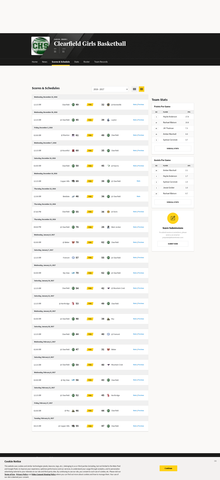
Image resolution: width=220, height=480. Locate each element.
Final (90, 104)
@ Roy (67, 410)
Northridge (115, 395)
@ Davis (114, 211)
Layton (114, 120)
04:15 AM (37, 426)
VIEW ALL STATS (173, 148)
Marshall (169, 134)
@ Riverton (65, 135)
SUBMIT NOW (173, 244)
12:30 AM (37, 196)
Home (35, 61)
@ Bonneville (116, 104)
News (44, 61)
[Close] (215, 463)
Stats (76, 61)
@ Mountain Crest (118, 288)
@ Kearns (115, 166)
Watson (170, 122)
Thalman (168, 128)
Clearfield (65, 104)
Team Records (101, 61)
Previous (141, 104)
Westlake (66, 196)
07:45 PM (37, 211)
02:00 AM (37, 135)
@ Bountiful (64, 150)
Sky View (66, 273)
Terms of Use (10, 475)
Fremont (66, 258)
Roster (87, 61)
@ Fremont (115, 334)
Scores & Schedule (61, 61)
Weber (113, 349)
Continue (168, 469)
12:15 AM (37, 104)
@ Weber (66, 242)
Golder (168, 187)
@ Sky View (65, 380)
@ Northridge (64, 303)
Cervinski (170, 139)
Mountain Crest (117, 365)
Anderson (170, 116)
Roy (112, 319)
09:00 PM (37, 227)
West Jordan (116, 227)
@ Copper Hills (63, 426)
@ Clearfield (64, 120)
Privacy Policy (22, 475)
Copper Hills (64, 181)
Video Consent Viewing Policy (44, 475)
